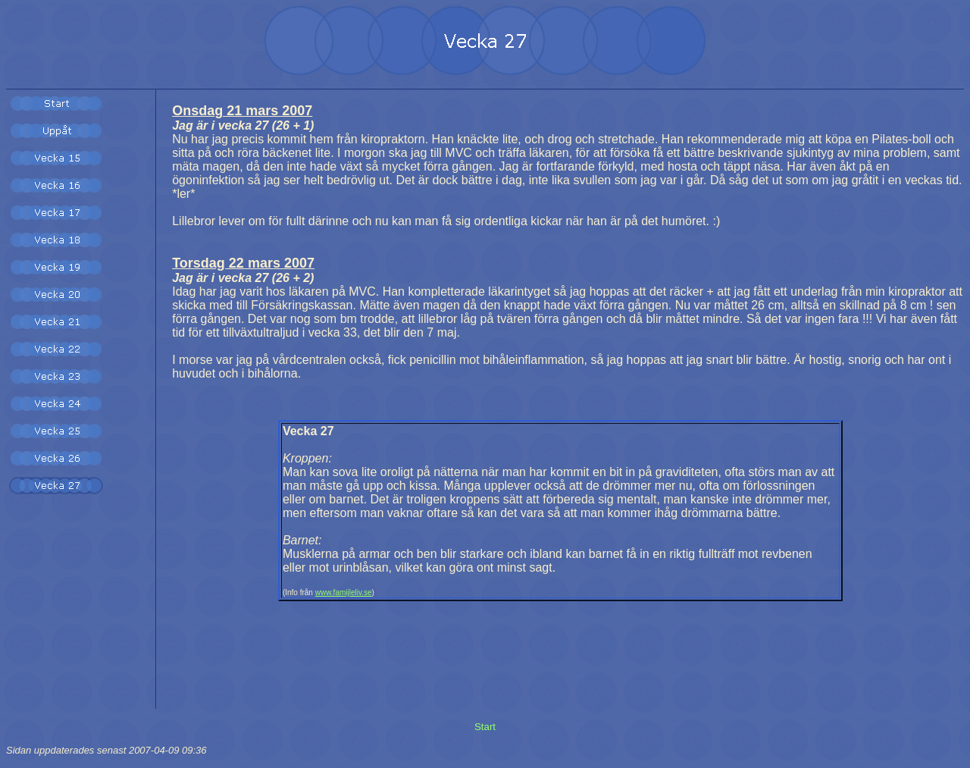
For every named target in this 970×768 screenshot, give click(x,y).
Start (485, 726)
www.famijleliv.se (343, 592)
